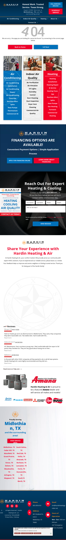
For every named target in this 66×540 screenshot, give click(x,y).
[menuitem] (14, 19)
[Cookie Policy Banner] (33, 531)
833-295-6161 (37, 505)
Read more (7, 338)
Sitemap (16, 517)
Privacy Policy (50, 217)
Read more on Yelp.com (11, 369)
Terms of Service (60, 217)
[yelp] (16, 506)
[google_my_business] (12, 506)
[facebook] (7, 506)
